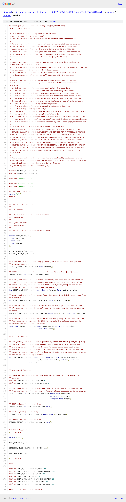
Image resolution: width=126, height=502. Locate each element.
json (122, 498)
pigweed (7, 11)
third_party (20, 11)
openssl (7, 15)
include (110, 11)
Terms (28, 498)
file (53, 21)
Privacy (21, 498)
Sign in (121, 4)
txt (115, 498)
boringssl (33, 11)
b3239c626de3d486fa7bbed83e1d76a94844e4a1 (77, 11)
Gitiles (14, 498)
